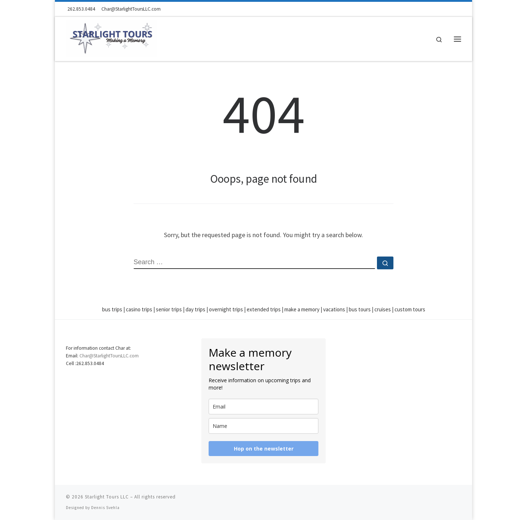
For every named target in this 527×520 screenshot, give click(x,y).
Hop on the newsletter (264, 448)
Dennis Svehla (105, 507)
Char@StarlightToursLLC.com (109, 356)
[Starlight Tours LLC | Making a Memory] (111, 37)
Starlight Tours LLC (107, 497)
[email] (263, 406)
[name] (263, 426)
